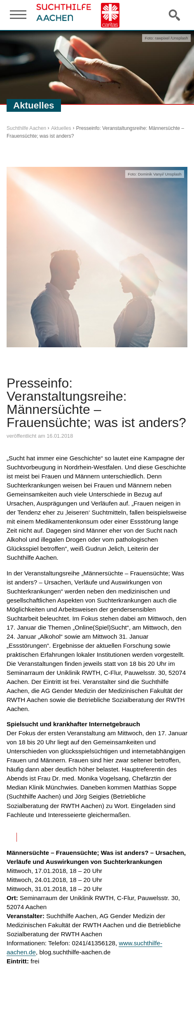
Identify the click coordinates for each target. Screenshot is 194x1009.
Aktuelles (61, 128)
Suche (175, 15)
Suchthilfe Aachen (26, 128)
